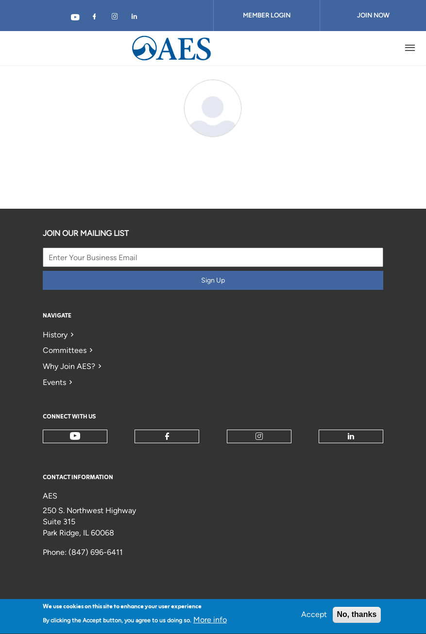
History (55, 334)
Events (54, 382)
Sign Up (213, 280)
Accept (314, 617)
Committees (64, 350)
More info (210, 622)
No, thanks (357, 617)
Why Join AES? (69, 366)
